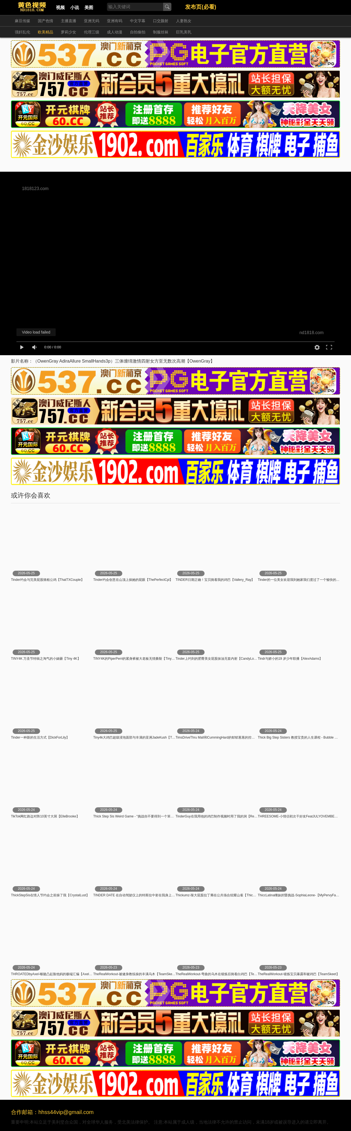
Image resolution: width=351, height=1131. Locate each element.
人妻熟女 (183, 21)
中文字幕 (137, 21)
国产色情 (45, 21)
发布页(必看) (200, 7)
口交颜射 (160, 21)
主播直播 (68, 21)
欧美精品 (45, 32)
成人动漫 (114, 32)
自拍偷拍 (137, 32)
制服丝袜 (160, 32)
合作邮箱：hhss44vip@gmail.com (52, 1112)
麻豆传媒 (22, 21)
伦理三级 (91, 32)
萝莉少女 (68, 32)
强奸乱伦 (22, 32)
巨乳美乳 (183, 32)
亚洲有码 (114, 21)
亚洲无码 (91, 21)
